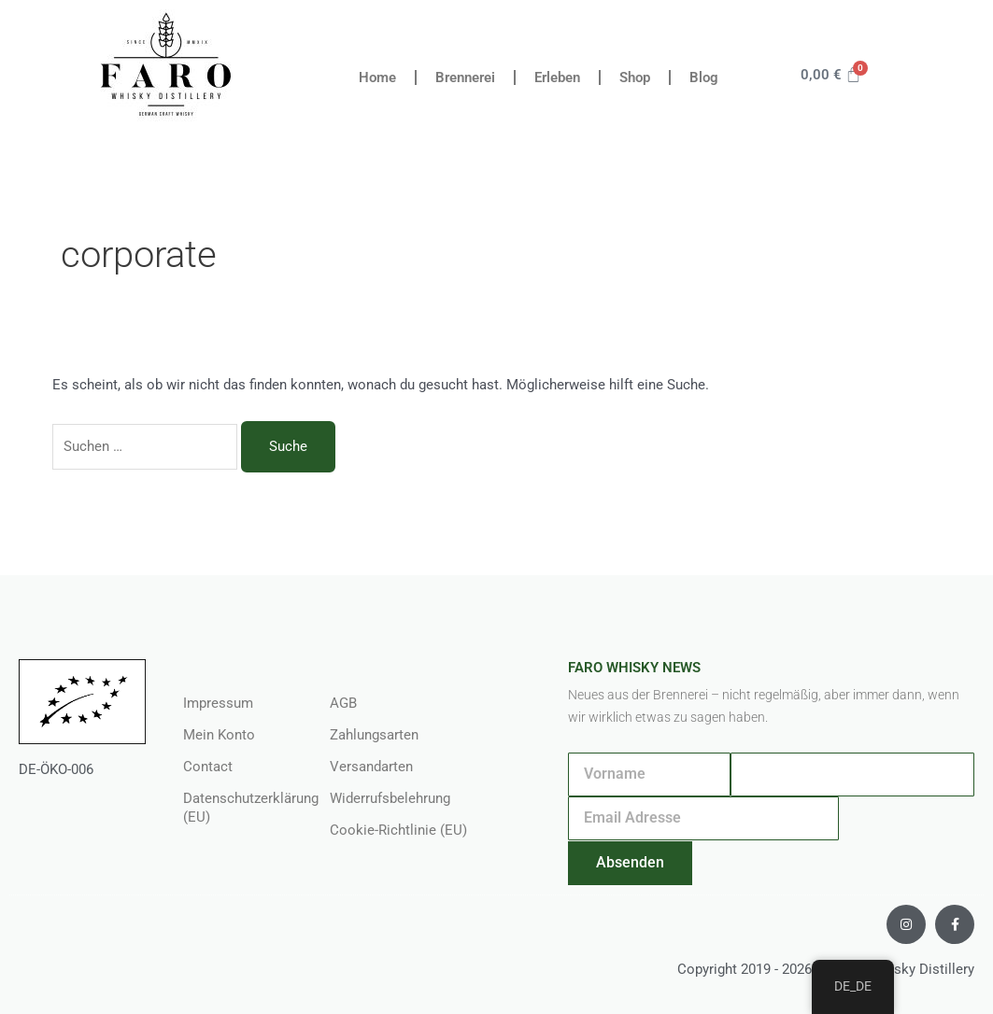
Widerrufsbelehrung (390, 798)
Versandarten (371, 766)
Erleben (557, 77)
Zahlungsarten (374, 734)
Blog (703, 77)
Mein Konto (219, 734)
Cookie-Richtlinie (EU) (398, 830)
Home (377, 77)
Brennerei (465, 77)
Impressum (218, 703)
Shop (634, 77)
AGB (343, 703)
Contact (208, 766)
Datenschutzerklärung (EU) (237, 807)
